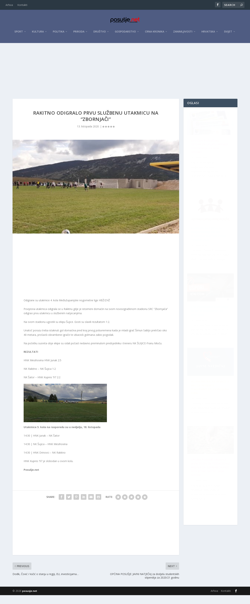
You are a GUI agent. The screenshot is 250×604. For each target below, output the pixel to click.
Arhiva (9, 5)
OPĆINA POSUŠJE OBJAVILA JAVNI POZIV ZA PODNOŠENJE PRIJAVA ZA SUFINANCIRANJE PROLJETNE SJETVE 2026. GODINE (209, 325)
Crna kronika (154, 33)
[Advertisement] (125, 72)
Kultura (38, 33)
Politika (58, 33)
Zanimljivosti (182, 33)
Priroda (78, 33)
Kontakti (22, 5)
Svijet (228, 33)
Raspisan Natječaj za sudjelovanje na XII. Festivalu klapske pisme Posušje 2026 (210, 410)
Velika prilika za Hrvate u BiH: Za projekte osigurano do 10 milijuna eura (211, 492)
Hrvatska (208, 33)
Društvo (99, 33)
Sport (18, 33)
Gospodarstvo (125, 33)
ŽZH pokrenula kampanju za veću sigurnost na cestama (208, 242)
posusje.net (29, 599)
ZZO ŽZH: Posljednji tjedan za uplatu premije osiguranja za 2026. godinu (207, 157)
